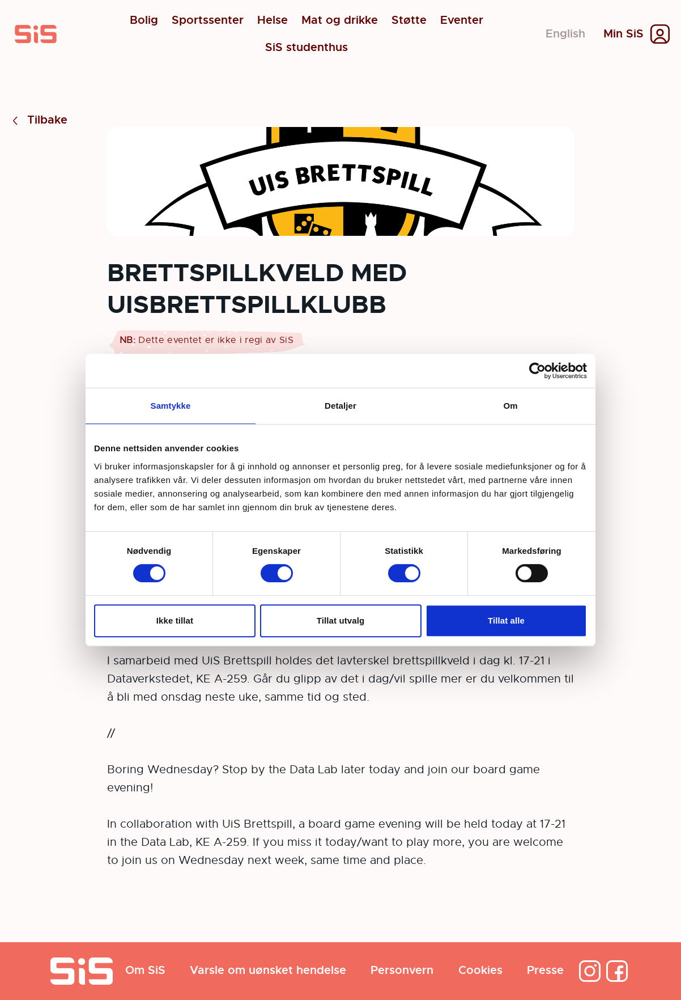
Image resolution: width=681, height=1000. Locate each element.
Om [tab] (510, 405)
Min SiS (623, 34)
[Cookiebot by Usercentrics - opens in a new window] (537, 370)
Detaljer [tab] (340, 405)
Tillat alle (506, 620)
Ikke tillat (174, 620)
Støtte (409, 20)
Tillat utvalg (340, 620)
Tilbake (38, 120)
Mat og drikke (339, 20)
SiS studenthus (306, 47)
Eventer (461, 20)
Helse (272, 20)
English (565, 34)
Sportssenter (208, 20)
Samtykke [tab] (171, 405)
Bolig (144, 20)
